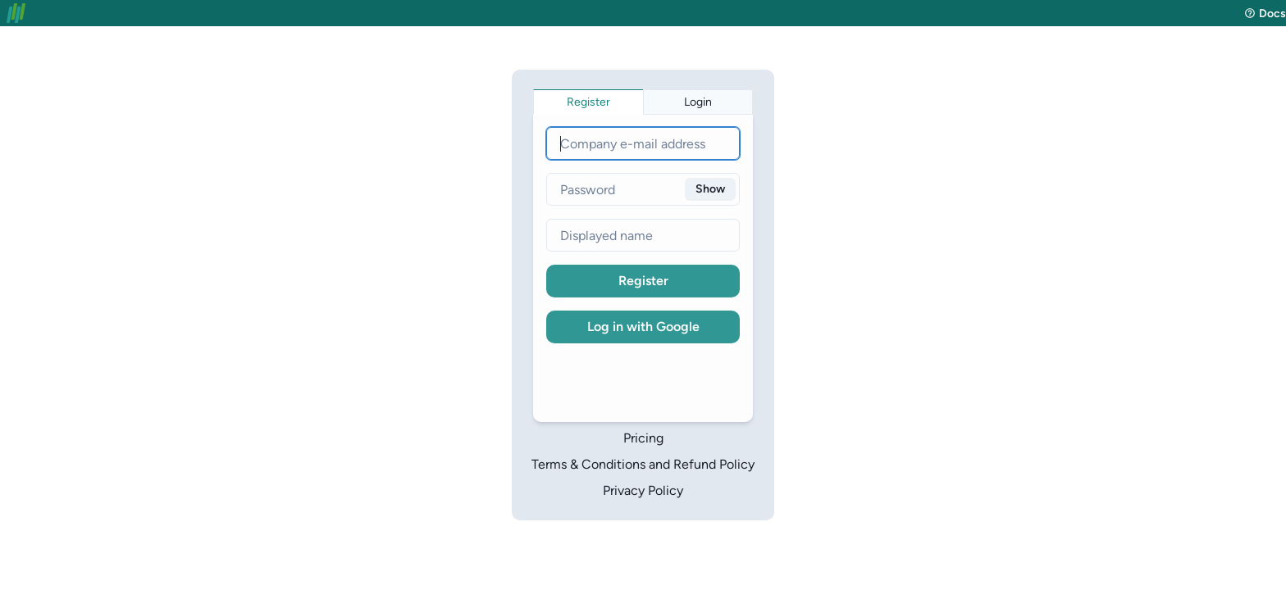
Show (710, 189)
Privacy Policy (643, 490)
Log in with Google (643, 326)
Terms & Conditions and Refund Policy (643, 464)
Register (643, 280)
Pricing (643, 438)
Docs (1265, 13)
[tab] (588, 102)
